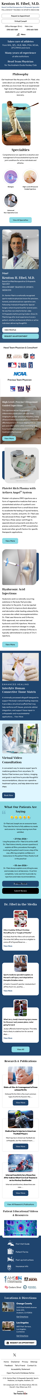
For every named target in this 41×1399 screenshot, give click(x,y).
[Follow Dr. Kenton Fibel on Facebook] (9, 1355)
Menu (21, 34)
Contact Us (31, 1365)
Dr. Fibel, (32, 79)
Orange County (24, 1303)
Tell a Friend (20, 1365)
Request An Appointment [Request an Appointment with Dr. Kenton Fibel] (15, 336)
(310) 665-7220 (12, 30)
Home (6, 1362)
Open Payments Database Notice (20, 1373)
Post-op (25, 1260)
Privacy (25, 1362)
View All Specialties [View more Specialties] (20, 220)
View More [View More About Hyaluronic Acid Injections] (10, 645)
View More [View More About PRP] (10, 541)
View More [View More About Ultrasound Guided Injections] (9, 438)
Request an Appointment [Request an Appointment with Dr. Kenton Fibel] (20, 16)
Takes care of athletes (20, 41)
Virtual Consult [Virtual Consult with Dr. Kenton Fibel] (20, 21)
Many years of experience (20, 52)
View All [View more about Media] (20, 1049)
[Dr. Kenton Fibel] (20, 6)
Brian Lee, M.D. (25, 1387)
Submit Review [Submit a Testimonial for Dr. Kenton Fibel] (20, 891)
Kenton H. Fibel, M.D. (20, 276)
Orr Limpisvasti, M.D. (11, 1385)
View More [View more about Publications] (20, 1103)
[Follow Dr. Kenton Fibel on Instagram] (26, 1355)
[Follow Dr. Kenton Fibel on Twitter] (14, 1355)
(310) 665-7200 (32, 30)
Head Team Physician (20, 61)
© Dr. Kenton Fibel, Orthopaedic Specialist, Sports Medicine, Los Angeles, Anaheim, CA (20, 1379)
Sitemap (33, 1362)
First (23, 1244)
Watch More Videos (21, 1233)
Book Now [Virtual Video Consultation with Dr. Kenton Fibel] (8, 795)
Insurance (22, 1266)
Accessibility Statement (20, 1369)
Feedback (9, 1365)
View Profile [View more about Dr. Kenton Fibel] (10, 330)
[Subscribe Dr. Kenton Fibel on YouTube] (32, 1355)
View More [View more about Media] (7, 946)
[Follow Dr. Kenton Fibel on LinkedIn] (20, 1355)
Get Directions (22, 1316)
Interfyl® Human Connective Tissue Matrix (19, 690)
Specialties (20, 149)
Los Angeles (22, 1322)
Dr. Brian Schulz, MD (27, 1385)
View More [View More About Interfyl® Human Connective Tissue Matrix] (18, 716)
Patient (22, 1252)
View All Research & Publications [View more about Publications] (20, 1204)
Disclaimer (15, 1362)
